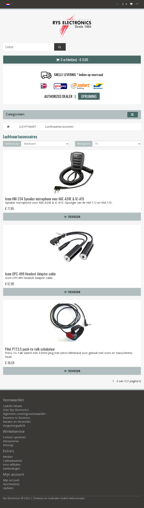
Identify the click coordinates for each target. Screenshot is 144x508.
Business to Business (16, 418)
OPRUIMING (89, 96)
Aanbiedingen (11, 468)
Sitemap (8, 445)
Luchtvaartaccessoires (59, 126)
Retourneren (11, 441)
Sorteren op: (12, 143)
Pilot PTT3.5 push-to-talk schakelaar (30, 349)
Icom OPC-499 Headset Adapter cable (30, 273)
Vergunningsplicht (14, 425)
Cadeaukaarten (12, 460)
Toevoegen (72, 217)
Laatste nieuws (12, 406)
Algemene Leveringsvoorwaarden (24, 414)
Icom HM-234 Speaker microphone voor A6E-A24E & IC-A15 (44, 198)
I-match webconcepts (72, 498)
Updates (8, 488)
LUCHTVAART (27, 126)
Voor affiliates (12, 464)
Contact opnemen (14, 437)
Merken (8, 457)
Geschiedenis (11, 484)
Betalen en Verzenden (17, 421)
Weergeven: (83, 143)
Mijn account (11, 480)
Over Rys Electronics (16, 410)
